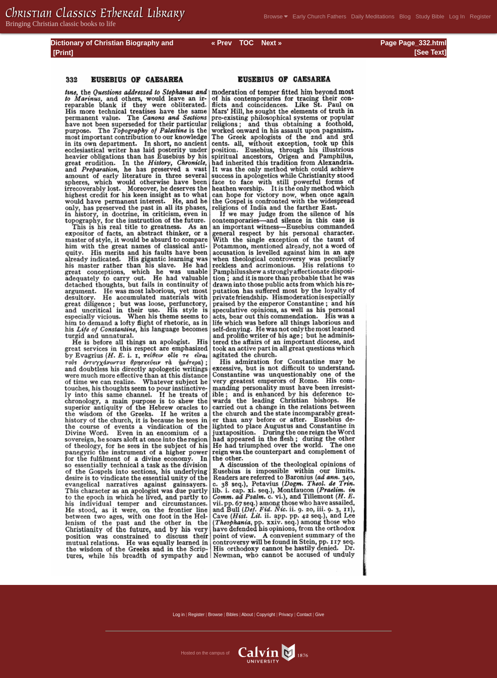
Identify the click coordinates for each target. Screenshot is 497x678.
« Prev (221, 43)
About (247, 614)
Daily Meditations (372, 16)
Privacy (286, 614)
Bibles (232, 614)
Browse (276, 16)
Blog (405, 16)
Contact (303, 614)
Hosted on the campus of (248, 653)
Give (319, 614)
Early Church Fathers (319, 16)
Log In (457, 16)
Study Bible (430, 16)
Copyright (265, 614)
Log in (179, 614)
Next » (271, 43)
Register (480, 16)
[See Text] (430, 52)
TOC (246, 43)
